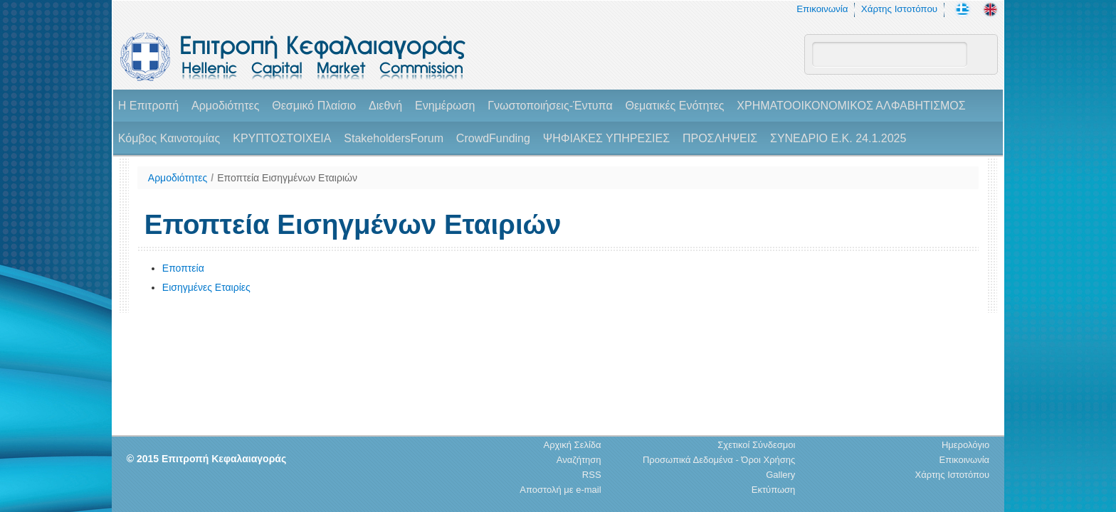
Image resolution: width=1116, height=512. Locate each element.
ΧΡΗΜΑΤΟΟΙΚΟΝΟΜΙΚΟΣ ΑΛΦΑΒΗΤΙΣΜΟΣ (851, 106)
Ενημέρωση (445, 106)
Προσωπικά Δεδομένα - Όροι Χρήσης (719, 459)
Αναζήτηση (579, 459)
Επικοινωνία (822, 9)
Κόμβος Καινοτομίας (169, 138)
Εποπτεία (183, 268)
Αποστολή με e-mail (560, 489)
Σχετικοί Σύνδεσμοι (756, 444)
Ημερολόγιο (965, 444)
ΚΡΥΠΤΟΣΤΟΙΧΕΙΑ (282, 138)
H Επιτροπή (148, 106)
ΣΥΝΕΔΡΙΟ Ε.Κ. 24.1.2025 (838, 138)
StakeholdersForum (393, 138)
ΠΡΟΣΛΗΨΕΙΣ (720, 138)
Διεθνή (385, 106)
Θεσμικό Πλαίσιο (314, 106)
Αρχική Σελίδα (572, 444)
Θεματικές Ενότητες (675, 106)
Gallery (780, 474)
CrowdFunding (493, 138)
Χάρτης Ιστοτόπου (899, 9)
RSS (591, 474)
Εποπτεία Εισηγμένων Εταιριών (287, 177)
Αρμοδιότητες (225, 106)
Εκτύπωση (774, 489)
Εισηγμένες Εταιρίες (206, 287)
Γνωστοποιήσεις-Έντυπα (550, 106)
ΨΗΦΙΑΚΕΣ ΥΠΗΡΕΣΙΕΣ (606, 138)
